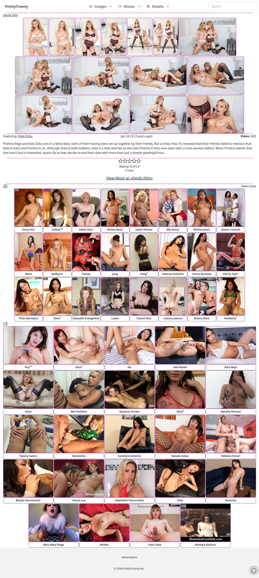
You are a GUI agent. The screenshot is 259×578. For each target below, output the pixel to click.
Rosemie (230, 500)
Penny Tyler (230, 274)
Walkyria (57, 274)
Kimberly (230, 318)
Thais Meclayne (28, 318)
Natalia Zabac (180, 456)
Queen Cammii (230, 229)
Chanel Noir (144, 318)
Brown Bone (115, 229)
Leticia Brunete (202, 274)
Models (158, 6)
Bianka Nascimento (28, 500)
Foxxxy (86, 274)
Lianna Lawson (172, 318)
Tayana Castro (28, 456)
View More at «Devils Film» (129, 178)
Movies (129, 6)
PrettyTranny (16, 6)
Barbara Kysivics (205, 544)
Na (129, 367)
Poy (28, 367)
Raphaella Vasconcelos (129, 500)
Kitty (180, 500)
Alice (180, 411)
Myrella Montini (231, 411)
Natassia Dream (129, 411)
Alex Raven (180, 367)
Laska (115, 318)
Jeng (115, 274)
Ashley (57, 229)
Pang (144, 274)
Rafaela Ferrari (230, 456)
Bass (57, 318)
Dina (78, 367)
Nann (28, 274)
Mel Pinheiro (79, 411)
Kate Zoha (25, 136)
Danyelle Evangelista (86, 318)
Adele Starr (86, 229)
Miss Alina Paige (53, 544)
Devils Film (10, 15)
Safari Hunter (143, 229)
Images (100, 6)
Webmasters (129, 557)
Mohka (104, 544)
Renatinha (78, 456)
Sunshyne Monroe (129, 456)
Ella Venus (172, 229)
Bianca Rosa (201, 318)
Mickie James (201, 229)
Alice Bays (230, 367)
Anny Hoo (28, 229)
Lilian (28, 411)
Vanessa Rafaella (172, 274)
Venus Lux (79, 500)
